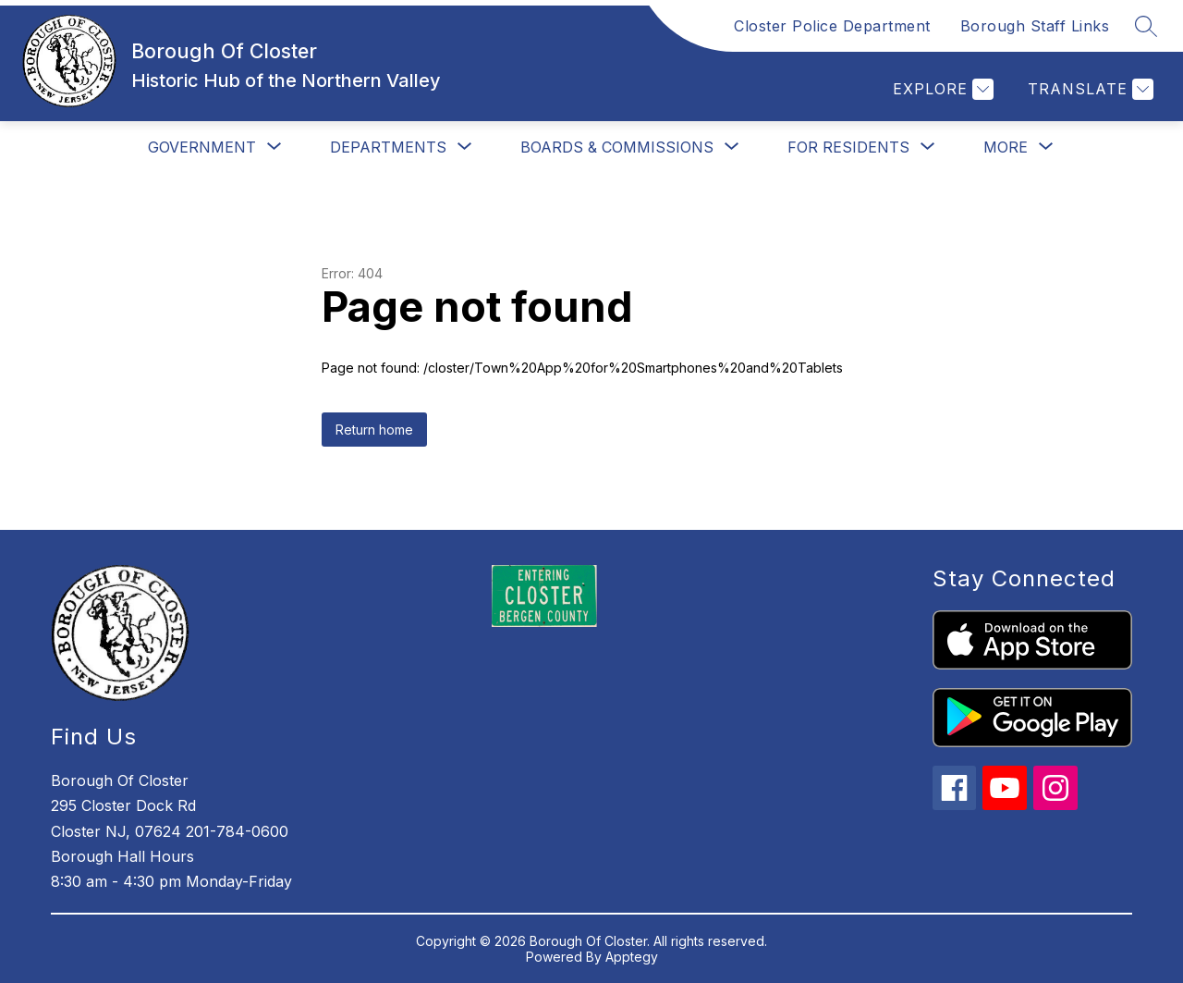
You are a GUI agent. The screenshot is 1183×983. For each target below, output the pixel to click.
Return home (374, 429)
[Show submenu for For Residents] (848, 147)
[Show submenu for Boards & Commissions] (616, 147)
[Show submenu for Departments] (388, 147)
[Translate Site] (1088, 89)
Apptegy (631, 957)
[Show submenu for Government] (202, 147)
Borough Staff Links (1035, 26)
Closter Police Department (832, 26)
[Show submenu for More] (1005, 147)
